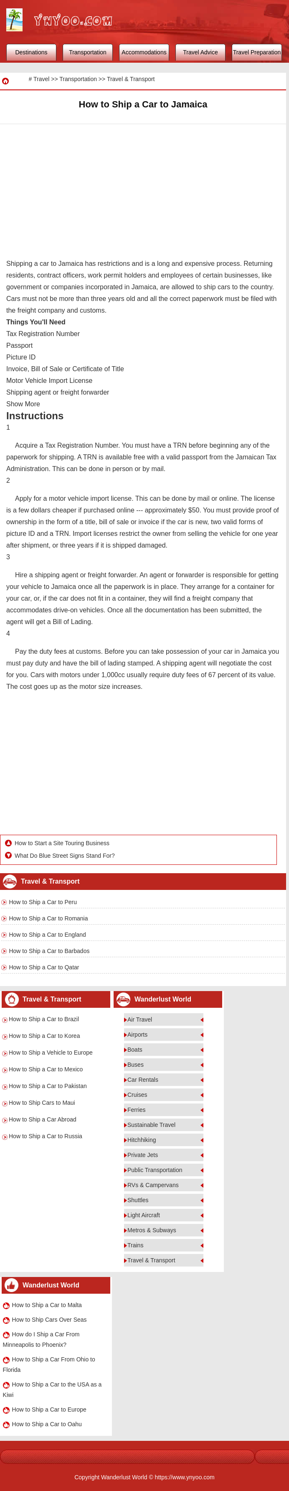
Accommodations (144, 52)
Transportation (87, 52)
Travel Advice (200, 52)
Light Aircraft (143, 1215)
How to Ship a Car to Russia (45, 1136)
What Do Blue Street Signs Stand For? (65, 855)
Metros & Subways (151, 1230)
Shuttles (138, 1200)
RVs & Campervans (153, 1185)
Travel (41, 79)
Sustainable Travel (151, 1124)
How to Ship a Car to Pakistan (48, 1086)
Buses (135, 1064)
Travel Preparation (257, 52)
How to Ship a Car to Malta (47, 1305)
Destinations (31, 52)
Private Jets (142, 1155)
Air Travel (139, 1019)
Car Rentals (142, 1079)
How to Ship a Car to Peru (43, 902)
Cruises (137, 1094)
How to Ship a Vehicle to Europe (51, 1052)
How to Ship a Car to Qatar (44, 967)
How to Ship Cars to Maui (42, 1102)
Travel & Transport (131, 79)
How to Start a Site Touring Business (62, 843)
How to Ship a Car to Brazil (44, 1019)
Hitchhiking (141, 1140)
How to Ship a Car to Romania (48, 918)
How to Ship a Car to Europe (49, 1409)
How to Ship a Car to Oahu (47, 1424)
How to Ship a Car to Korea (44, 1035)
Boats (134, 1049)
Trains (135, 1245)
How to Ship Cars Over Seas (49, 1319)
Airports (137, 1034)
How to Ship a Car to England (47, 934)
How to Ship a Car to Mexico (46, 1069)
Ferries (136, 1109)
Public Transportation (155, 1170)
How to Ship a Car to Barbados (49, 951)
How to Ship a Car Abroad (42, 1119)
